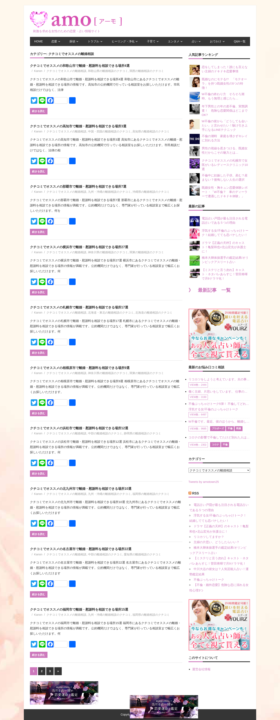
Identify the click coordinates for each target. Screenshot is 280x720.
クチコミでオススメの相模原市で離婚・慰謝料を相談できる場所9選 (80, 368)
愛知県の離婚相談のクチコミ (142, 554)
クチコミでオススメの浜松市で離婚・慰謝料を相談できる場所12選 (79, 428)
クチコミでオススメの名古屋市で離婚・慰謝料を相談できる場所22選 (80, 549)
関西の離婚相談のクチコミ (147, 71)
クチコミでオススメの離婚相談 (66, 71)
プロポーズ (218, 428)
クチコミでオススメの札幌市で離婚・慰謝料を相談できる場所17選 (79, 307)
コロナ (215, 444)
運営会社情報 (201, 669)
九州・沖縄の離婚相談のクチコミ (109, 191)
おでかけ (215, 41)
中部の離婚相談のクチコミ (105, 433)
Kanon (38, 71)
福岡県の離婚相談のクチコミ (151, 493)
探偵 (72, 41)
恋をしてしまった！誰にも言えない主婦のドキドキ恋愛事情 (219, 70)
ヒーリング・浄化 (123, 41)
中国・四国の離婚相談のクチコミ (109, 131)
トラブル (93, 41)
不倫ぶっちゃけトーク (209, 579)
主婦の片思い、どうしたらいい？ (216, 542)
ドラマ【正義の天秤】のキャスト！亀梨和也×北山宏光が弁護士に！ (218, 247)
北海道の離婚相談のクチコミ (153, 312)
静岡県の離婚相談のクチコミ (142, 433)
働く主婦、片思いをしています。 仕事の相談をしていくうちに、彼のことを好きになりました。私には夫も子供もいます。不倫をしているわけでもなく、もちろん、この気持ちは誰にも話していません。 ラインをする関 (219, 391)
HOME (38, 41)
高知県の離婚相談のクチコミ (151, 131)
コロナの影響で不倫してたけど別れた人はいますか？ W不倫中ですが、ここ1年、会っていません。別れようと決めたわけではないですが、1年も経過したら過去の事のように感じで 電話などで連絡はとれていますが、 (219, 437)
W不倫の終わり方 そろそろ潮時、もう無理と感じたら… (217, 97)
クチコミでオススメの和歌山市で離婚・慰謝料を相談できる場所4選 (80, 65)
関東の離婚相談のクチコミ (147, 252)
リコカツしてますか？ (209, 536)
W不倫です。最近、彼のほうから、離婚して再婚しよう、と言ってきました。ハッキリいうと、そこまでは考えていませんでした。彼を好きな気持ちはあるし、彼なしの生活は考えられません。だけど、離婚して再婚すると (219, 421)
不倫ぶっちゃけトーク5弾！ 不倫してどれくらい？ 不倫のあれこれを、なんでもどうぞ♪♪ (219, 403)
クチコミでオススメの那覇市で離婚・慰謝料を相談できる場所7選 (78, 186)
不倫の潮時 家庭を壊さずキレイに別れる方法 (219, 139)
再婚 (238, 428)
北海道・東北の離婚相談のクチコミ (111, 312)
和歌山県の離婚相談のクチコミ (108, 71)
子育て (151, 41)
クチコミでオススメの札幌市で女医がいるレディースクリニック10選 (219, 164)
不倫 (230, 428)
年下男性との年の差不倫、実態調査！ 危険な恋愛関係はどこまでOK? (219, 110)
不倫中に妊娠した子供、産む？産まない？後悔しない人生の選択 (219, 178)
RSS (195, 493)
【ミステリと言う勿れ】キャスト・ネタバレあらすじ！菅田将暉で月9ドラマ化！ (219, 274)
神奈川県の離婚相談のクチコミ (108, 252)
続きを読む (38, 111)
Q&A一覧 (240, 41)
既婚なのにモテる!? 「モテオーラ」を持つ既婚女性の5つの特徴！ (218, 83)
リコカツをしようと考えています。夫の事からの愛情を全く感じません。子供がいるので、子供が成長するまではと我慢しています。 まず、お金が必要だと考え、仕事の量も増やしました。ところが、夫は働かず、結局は (219, 379)
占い (194, 41)
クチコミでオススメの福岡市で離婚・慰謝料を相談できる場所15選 (79, 609)
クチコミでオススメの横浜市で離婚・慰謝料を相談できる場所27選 (79, 247)
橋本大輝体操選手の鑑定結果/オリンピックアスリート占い (219, 260)
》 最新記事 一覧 (210, 290)
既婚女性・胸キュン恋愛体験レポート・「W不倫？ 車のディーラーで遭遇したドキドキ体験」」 (219, 191)
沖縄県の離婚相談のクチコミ (151, 191)
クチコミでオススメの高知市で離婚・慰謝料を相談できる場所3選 (78, 126)
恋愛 (54, 41)
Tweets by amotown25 (204, 481)
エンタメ (173, 41)
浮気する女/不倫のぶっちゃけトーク (213, 409)
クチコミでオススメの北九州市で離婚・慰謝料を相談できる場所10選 (80, 488)
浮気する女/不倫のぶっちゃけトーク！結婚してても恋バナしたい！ (219, 233)
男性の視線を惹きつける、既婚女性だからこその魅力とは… (219, 151)
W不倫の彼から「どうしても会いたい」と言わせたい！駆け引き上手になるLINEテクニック (219, 125)
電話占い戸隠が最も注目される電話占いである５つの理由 (219, 221)
